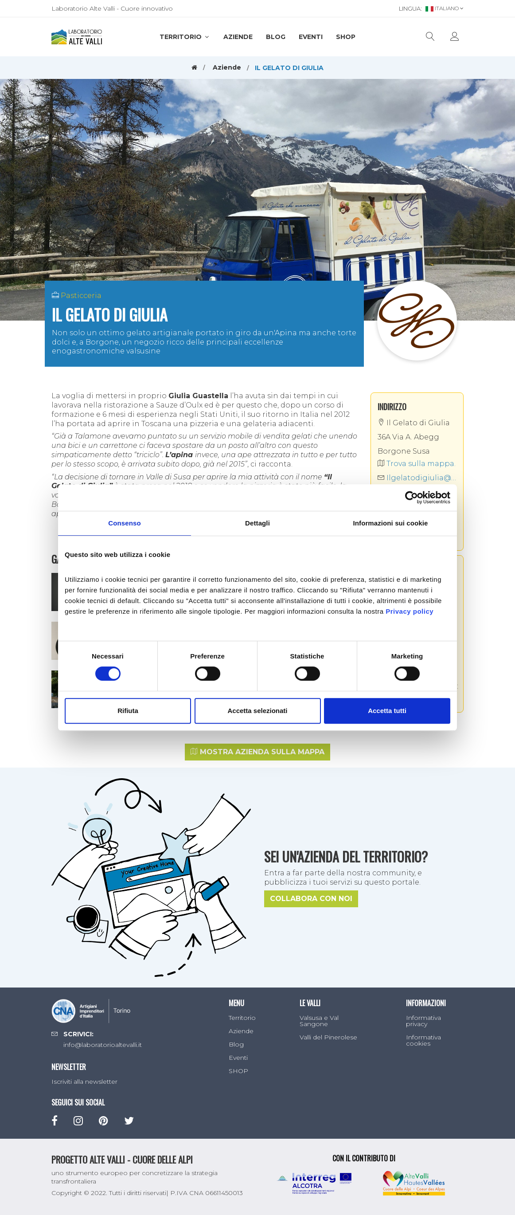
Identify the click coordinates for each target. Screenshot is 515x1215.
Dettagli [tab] (257, 523)
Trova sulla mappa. (417, 463)
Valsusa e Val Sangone (319, 1021)
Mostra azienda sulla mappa (257, 752)
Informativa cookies (423, 1040)
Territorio (185, 37)
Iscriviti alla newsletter (84, 1081)
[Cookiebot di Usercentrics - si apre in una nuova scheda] (411, 497)
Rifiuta (127, 710)
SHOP (345, 37)
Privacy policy (409, 611)
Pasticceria (81, 295)
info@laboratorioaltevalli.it (102, 1045)
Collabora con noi (311, 898)
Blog (275, 37)
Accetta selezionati (257, 710)
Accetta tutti (387, 710)
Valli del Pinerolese (328, 1037)
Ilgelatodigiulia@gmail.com (417, 478)
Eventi (311, 37)
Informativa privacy (423, 1021)
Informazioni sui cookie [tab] (390, 523)
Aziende (238, 37)
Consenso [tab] (124, 523)
